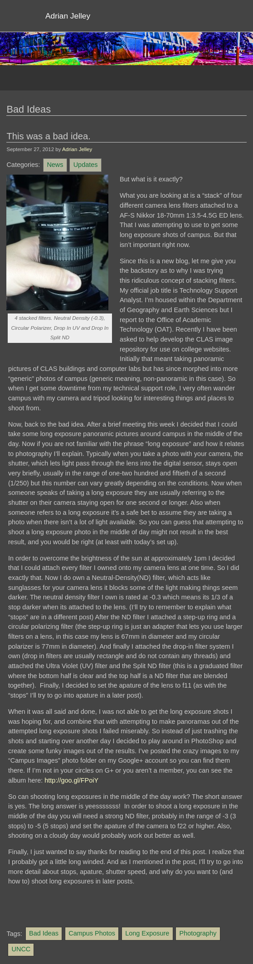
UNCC (21, 949)
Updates (85, 164)
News (55, 164)
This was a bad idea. (48, 136)
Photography (198, 933)
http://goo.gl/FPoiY (71, 780)
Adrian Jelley (77, 149)
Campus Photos (91, 933)
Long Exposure (147, 933)
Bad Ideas (43, 933)
